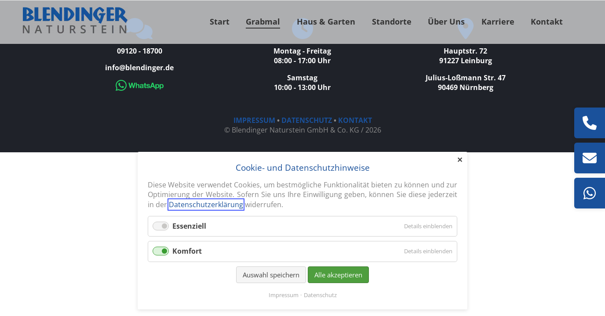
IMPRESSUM (254, 120)
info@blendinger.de (139, 67)
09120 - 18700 (139, 51)
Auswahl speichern (271, 274)
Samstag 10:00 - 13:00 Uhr (302, 82)
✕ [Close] (460, 160)
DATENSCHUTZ (306, 120)
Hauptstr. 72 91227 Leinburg (465, 55)
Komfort (187, 251)
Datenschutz (320, 295)
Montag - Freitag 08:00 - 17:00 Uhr (302, 55)
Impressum (284, 295)
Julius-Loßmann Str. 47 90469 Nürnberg (466, 82)
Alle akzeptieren (338, 274)
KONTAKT (355, 120)
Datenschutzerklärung (206, 204)
